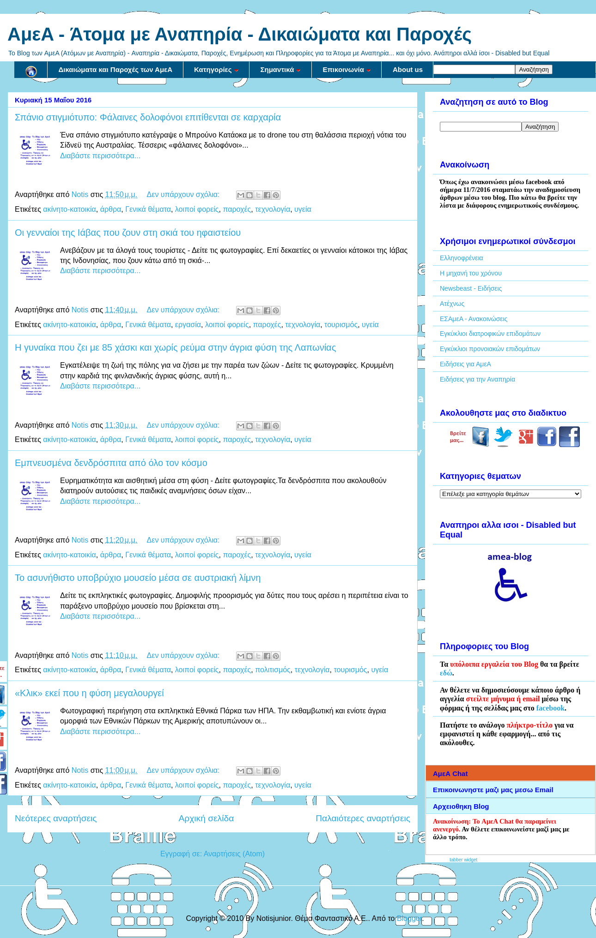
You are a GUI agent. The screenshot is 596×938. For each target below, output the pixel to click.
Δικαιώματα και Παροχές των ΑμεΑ (116, 69)
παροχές (237, 209)
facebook (550, 708)
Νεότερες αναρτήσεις (56, 818)
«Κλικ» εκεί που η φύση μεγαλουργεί (89, 693)
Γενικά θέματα (148, 209)
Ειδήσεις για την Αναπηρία (477, 379)
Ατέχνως (452, 303)
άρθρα (111, 209)
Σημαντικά (281, 69)
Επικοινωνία (346, 69)
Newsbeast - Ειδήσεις (471, 288)
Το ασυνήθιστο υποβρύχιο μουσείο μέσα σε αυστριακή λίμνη (138, 578)
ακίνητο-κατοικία (69, 209)
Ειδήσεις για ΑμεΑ (465, 364)
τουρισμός (341, 325)
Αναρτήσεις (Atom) (234, 854)
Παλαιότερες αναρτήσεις (363, 818)
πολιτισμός (273, 670)
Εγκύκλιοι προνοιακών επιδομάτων (490, 348)
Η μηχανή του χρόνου (471, 273)
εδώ (446, 673)
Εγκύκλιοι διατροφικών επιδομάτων (490, 333)
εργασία (188, 325)
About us (408, 69)
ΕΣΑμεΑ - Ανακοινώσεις (473, 319)
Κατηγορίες (216, 69)
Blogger (409, 918)
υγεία (302, 209)
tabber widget (463, 859)
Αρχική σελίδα (206, 818)
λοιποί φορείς (197, 209)
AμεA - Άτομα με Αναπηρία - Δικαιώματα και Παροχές (239, 34)
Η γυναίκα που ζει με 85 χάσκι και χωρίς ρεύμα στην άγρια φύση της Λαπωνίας (175, 347)
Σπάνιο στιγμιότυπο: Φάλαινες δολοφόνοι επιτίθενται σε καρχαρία (148, 117)
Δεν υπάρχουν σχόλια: (184, 194)
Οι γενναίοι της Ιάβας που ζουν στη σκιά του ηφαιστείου (128, 232)
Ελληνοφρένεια (461, 258)
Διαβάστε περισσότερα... (100, 156)
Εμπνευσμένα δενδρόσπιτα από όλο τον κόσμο (111, 463)
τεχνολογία (272, 209)
